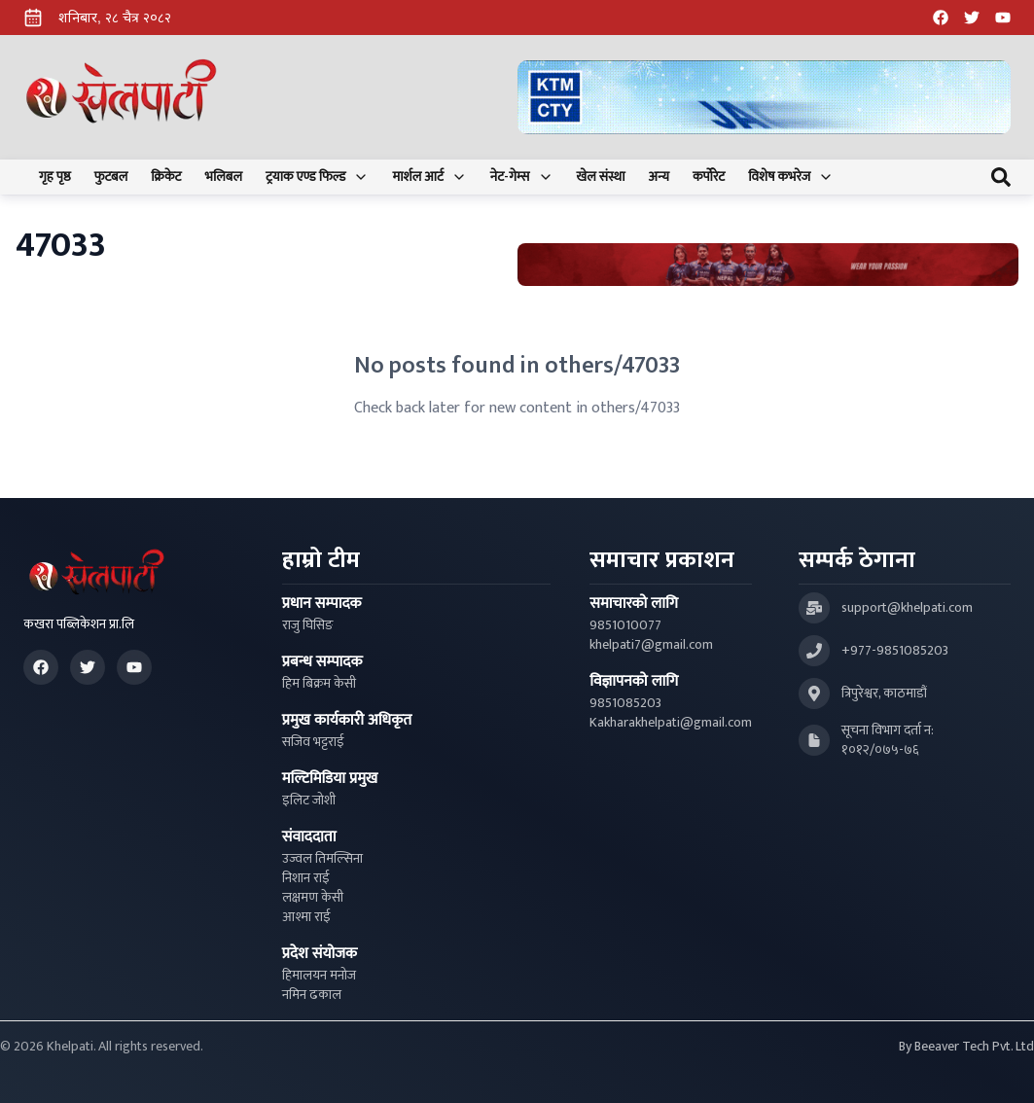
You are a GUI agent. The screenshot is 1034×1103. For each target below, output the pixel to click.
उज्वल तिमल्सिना (322, 859)
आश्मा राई (306, 917)
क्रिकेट (166, 177)
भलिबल (223, 177)
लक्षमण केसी (312, 897)
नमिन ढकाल (311, 995)
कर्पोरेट (709, 177)
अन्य (659, 177)
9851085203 (625, 703)
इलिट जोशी (309, 800)
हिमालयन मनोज (319, 975)
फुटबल (111, 177)
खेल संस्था (601, 177)
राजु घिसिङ (308, 625)
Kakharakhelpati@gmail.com (670, 722)
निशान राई (306, 878)
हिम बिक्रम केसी (319, 684)
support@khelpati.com (907, 608)
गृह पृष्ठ (55, 177)
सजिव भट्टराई (313, 742)
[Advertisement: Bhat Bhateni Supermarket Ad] (768, 264)
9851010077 (625, 625)
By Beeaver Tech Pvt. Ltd (966, 1046)
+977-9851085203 (894, 650)
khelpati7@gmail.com (651, 645)
